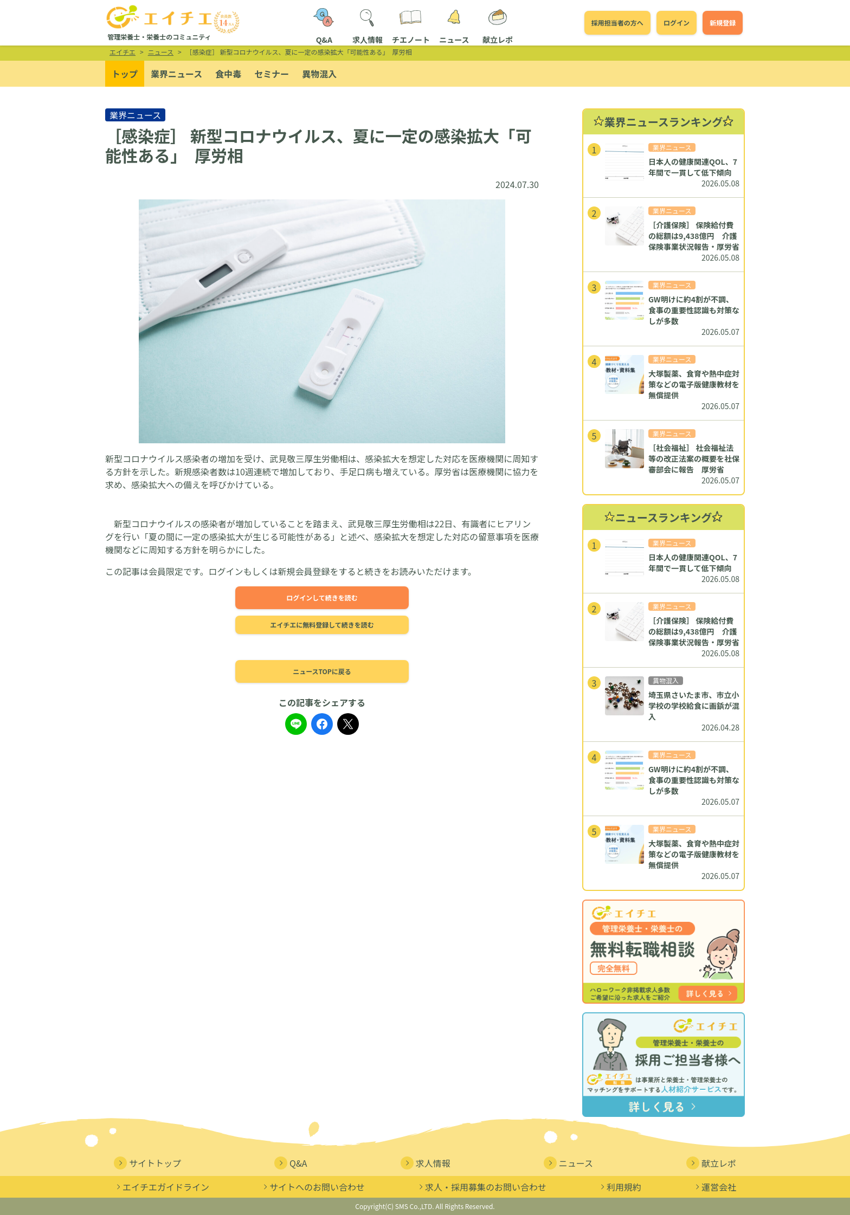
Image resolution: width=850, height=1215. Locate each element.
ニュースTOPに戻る (322, 671)
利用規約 (619, 1186)
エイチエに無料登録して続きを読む (322, 624)
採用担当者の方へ (617, 22)
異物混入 (319, 73)
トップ (125, 73)
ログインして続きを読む (322, 597)
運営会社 (714, 1186)
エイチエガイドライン (161, 1186)
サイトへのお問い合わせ (313, 1186)
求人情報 (425, 1162)
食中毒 (228, 73)
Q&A (290, 1162)
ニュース (568, 1162)
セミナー (271, 73)
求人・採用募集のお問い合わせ (481, 1186)
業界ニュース (176, 73)
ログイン (677, 22)
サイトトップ (147, 1162)
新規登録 (723, 22)
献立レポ (711, 1162)
